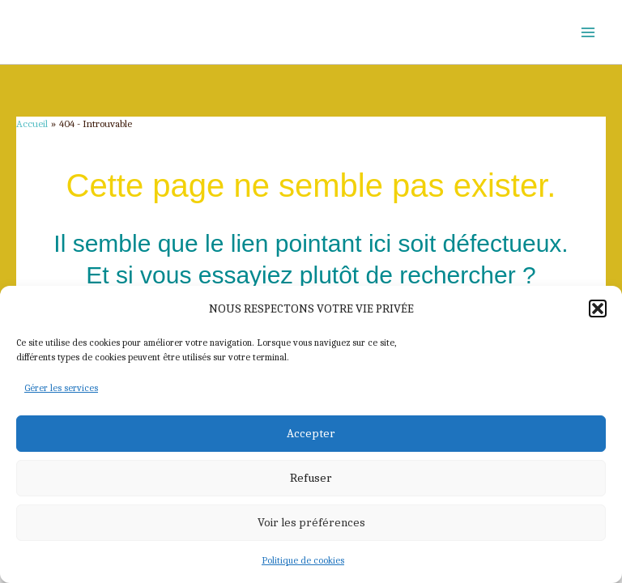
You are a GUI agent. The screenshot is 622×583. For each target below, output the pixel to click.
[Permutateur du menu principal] (588, 32)
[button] (598, 308)
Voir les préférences (311, 522)
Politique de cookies (303, 560)
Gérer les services (61, 388)
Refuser (311, 477)
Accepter (311, 433)
